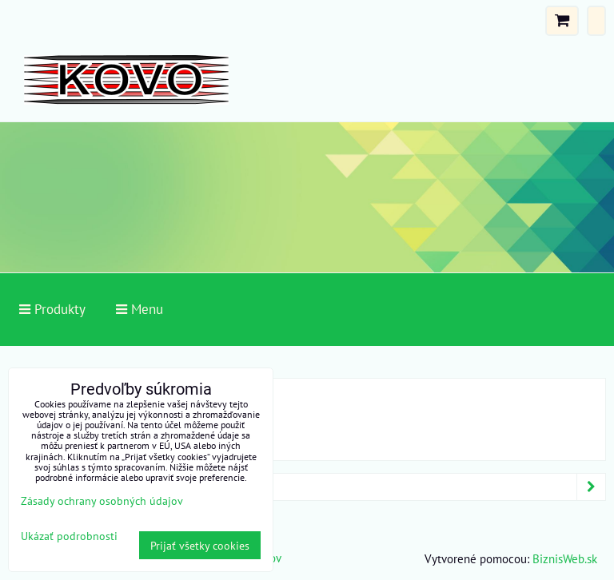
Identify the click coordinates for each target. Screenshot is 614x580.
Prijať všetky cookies (199, 545)
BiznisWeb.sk (564, 558)
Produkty (310, 487)
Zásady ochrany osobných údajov (102, 500)
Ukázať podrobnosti (69, 536)
